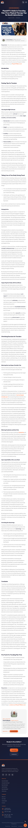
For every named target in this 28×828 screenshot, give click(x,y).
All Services (4, 791)
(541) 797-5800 (7, 811)
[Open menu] (26, 2)
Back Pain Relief (5, 784)
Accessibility (20, 826)
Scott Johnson (9, 39)
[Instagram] (3, 774)
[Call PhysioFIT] (23, 2)
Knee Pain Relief (5, 780)
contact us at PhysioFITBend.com (17, 704)
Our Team (4, 798)
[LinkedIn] (12, 774)
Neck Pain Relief (5, 789)
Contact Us (14, 754)
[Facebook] (6, 774)
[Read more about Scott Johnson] (3, 40)
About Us (3, 796)
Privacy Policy (7, 826)
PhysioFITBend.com (17, 63)
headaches (21, 432)
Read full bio (6, 731)
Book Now (14, 750)
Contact (3, 802)
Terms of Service (14, 826)
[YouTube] (9, 774)
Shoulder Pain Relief (6, 782)
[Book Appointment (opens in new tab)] (25, 825)
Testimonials (4, 800)
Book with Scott (14, 731)
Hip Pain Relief (4, 787)
